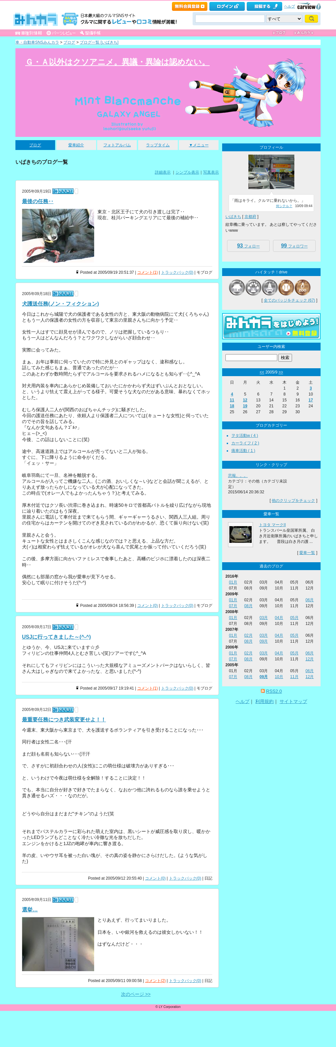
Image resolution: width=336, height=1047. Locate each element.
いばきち (233, 216)
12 (245, 400)
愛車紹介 (76, 145)
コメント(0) (147, 605)
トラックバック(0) (177, 272)
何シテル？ (284, 206)
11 (232, 400)
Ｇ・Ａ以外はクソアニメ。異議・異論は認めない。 (117, 61)
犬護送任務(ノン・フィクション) (60, 304)
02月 (248, 635)
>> (281, 372)
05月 (294, 617)
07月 (233, 606)
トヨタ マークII (272, 525)
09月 (264, 641)
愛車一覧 (307, 552)
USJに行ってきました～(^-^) (56, 637)
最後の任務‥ (37, 201)
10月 (279, 676)
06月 (309, 600)
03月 (264, 617)
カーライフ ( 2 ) (245, 443)
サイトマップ (293, 701)
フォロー (248, 245)
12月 (309, 659)
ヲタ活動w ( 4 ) (244, 435)
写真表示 (211, 172)
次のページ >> (136, 994)
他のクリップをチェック (293, 500)
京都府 (250, 216)
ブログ (69, 42)
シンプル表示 (187, 172)
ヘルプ (289, 6)
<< (262, 372)
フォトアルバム (117, 145)
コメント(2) (155, 980)
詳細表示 (163, 172)
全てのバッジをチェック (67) (289, 300)
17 (310, 400)
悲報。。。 (238, 475)
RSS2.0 (274, 691)
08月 (248, 606)
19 (245, 406)
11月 (294, 676)
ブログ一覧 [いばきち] (99, 42)
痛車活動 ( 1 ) (243, 450)
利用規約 (264, 701)
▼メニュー (199, 145)
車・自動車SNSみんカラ (37, 42)
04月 (279, 617)
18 (232, 406)
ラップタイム (158, 145)
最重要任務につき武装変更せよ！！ (64, 719)
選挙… (30, 909)
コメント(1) (147, 272)
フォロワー (294, 245)
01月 (233, 582)
